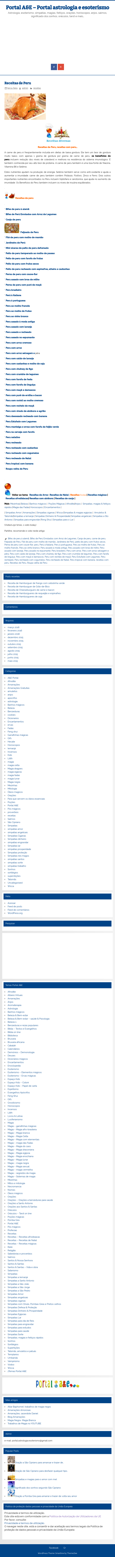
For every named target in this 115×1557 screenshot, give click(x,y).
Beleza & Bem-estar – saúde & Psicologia (28, 1018)
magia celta (13, 765)
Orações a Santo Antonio (20, 1203)
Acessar (12, 903)
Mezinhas (15, 503)
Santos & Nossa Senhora (20, 1260)
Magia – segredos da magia (21, 1173)
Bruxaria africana (16, 1042)
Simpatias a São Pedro (19, 1290)
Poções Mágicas (56, 503)
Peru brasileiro (13, 290)
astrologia (13, 701)
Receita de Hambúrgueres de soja (25, 596)
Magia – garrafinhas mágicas (22, 1126)
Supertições (14, 1348)
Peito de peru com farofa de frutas (24, 258)
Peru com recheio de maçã (20, 405)
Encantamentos (52, 507)
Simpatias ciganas (46, 512)
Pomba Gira (13, 1220)
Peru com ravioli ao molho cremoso (24, 400)
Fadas (11, 728)
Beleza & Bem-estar (18, 1015)
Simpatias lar (14, 845)
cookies (11, 715)
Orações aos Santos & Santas (22, 1206)
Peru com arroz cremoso (18, 342)
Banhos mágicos (37, 503)
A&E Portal (13, 678)
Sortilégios (13, 1344)
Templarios (13, 1354)
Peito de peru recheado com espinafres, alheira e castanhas (38, 269)
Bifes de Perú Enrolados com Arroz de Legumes (31, 214)
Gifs (9, 738)
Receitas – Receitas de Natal (22, 1240)
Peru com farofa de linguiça (20, 384)
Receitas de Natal (59, 495)
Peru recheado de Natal (18, 458)
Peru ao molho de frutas (18, 311)
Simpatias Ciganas (17, 835)
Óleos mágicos (15, 1193)
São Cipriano (14, 822)
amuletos (12, 691)
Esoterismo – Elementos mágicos (25, 1072)
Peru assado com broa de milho (22, 279)
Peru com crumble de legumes (22, 374)
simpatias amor (15, 829)
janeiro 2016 (14, 634)
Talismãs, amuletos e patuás (22, 1351)
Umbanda (13, 1358)
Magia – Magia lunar (18, 1159)
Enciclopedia (14, 1065)
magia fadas (14, 775)
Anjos (77, 503)
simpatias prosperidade (19, 849)
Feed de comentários (18, 910)
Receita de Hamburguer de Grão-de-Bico (29, 586)
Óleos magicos (15, 792)
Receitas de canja (64, 498)
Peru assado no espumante (20, 337)
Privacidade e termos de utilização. (24, 1523)
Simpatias (12, 825)
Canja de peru (84, 538)
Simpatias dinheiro (17, 839)
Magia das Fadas (21, 507)
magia (11, 762)
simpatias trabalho (17, 866)
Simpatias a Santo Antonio (21, 1280)
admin (25, 88)
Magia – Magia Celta (18, 1136)
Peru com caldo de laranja (20, 358)
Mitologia (12, 788)
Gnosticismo (14, 1102)
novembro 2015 (15, 640)
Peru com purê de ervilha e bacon (24, 395)
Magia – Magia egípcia (19, 1153)
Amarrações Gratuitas (18, 688)
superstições (14, 876)
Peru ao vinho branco (17, 316)
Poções (11, 802)
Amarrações (29, 512)
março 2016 (13, 627)
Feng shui (13, 731)
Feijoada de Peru (29, 232)
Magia (11, 1122)
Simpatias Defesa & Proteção (22, 1307)
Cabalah (12, 1045)
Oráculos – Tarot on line (20, 1213)
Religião (12, 1250)
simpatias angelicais (18, 832)
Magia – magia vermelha (20, 1169)
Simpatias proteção (17, 852)
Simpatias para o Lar (63, 519)
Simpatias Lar (14, 1317)
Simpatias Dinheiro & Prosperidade (52, 516)
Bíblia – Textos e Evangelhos (22, 1028)
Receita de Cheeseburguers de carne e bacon (31, 590)
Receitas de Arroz (38, 495)
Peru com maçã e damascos (20, 390)
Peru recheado (13, 442)
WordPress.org (15, 913)
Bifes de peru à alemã (17, 209)
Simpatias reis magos (18, 856)
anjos (10, 694)
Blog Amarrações (16, 1417)
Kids (10, 755)
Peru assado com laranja (19, 327)
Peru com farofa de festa (19, 379)
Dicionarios (13, 718)
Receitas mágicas (97, 495)
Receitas (74, 495)
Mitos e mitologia (16, 1183)
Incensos (12, 752)
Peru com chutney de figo (19, 369)
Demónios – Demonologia (21, 1052)
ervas (10, 725)
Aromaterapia (14, 1005)
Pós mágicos (14, 809)
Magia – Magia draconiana (21, 1149)
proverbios (13, 812)
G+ (65, 1548)
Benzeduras (14, 711)
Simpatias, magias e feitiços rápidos (25, 1337)
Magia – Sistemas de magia (21, 1176)
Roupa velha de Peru (17, 469)
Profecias (12, 1230)
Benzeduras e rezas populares (23, 1025)
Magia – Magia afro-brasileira (22, 1129)
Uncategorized (15, 882)
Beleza (24, 503)
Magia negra (14, 782)
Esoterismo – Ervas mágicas (22, 1075)
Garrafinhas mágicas (18, 735)
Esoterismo (13, 1069)
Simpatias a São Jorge (19, 1287)
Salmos (11, 819)
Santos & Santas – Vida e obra (23, 1267)
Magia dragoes (15, 768)
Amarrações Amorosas (19, 1410)
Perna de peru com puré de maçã (23, 285)
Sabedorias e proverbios (20, 1253)
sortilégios (13, 872)
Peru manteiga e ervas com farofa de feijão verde (32, 427)
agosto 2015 (14, 650)
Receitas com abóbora (41, 498)
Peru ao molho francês (18, 306)
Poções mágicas (16, 1217)
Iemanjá (12, 748)
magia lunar (14, 778)
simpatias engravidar (18, 842)
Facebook (53, 1548)
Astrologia (13, 1008)
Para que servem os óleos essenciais (26, 799)
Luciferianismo (15, 1119)
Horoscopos (36, 507)
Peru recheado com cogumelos (22, 453)
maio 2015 (13, 661)
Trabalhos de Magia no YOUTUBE (24, 1423)
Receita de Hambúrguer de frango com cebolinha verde (36, 583)
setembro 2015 (15, 647)
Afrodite (70, 503)
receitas (37, 88)
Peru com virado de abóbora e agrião (26, 411)
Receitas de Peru (18, 563)
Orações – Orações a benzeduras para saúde (30, 1200)
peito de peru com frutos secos (90, 542)
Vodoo (11, 1364)
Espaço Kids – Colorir (18, 1082)
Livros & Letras (15, 1116)
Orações (12, 795)
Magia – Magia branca (19, 1133)
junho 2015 (13, 657)
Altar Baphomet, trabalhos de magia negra (29, 1406)
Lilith (10, 758)
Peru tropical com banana (19, 463)
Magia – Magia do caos (19, 1146)
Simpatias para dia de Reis (21, 1321)
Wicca (59, 512)
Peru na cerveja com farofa (20, 432)
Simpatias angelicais (81, 516)
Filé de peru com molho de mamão (24, 237)
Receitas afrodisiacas (17, 498)
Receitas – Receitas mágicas (22, 1243)
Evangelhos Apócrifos (19, 1092)
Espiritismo (13, 1089)
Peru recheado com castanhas (22, 448)
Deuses (11, 1055)
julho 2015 (13, 654)
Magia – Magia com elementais (23, 1139)
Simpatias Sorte (15, 1334)
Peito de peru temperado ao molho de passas (30, 253)
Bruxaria (12, 1038)
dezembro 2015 (15, 637)
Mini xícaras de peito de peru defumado (27, 248)
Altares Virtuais (15, 995)
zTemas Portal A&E (17, 1371)
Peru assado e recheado (18, 332)
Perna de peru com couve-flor (18, 545)
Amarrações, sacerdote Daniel (23, 1413)
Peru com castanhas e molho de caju (25, 363)
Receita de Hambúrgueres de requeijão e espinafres (34, 593)
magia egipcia (15, 772)
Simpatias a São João (18, 1284)
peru (36, 545)
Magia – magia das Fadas (20, 1143)
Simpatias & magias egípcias (78, 512)
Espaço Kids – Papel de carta (22, 1086)
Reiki (10, 1247)
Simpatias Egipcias (17, 1314)
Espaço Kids (14, 1079)
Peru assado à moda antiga (20, 321)
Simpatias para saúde (18, 1331)
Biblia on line (14, 1032)
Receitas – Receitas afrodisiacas (24, 1237)
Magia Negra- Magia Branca (22, 1420)
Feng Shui (46, 519)
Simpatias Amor (13, 512)
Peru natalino (13, 437)
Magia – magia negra (18, 1163)
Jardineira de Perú (15, 242)
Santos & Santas (16, 1264)
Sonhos (11, 869)
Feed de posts (15, 906)
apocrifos (12, 698)
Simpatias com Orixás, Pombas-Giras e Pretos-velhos (34, 1304)
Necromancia (14, 1186)
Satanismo (13, 1270)
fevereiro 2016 (15, 630)
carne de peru (98, 538)
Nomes (11, 1190)
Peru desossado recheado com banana (26, 416)
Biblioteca (13, 1035)
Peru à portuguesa (15, 300)
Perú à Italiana (13, 295)
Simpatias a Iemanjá (23, 516)
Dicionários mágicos (18, 1059)
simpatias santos (16, 859)
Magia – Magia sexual (18, 1166)
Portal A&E (13, 805)
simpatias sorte (15, 862)
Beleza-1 (12, 1022)
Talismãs (12, 879)
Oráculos (12, 1210)
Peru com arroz (14, 348)
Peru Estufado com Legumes (21, 421)
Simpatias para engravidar (27, 519)
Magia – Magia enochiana (20, 1156)
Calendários (14, 1049)
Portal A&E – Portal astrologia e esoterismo (57, 7)
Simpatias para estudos (19, 1327)
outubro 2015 (14, 644)
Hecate (11, 741)
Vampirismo (14, 1361)
